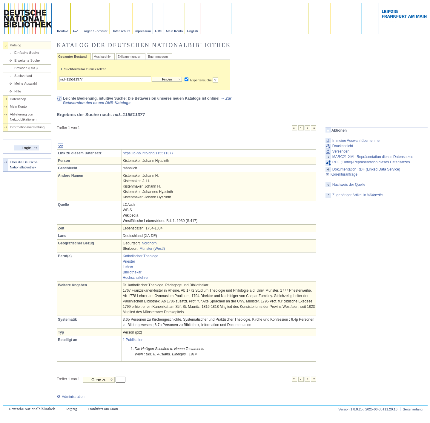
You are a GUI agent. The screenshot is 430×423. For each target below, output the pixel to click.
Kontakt (62, 31)
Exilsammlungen (129, 56)
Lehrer (128, 267)
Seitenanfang (413, 409)
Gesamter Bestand (72, 56)
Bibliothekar (132, 272)
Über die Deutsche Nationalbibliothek (24, 164)
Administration (71, 397)
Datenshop (18, 99)
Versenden (340, 151)
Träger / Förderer (95, 31)
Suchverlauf (23, 75)
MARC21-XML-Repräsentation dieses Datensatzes (372, 157)
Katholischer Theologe (140, 256)
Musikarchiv (101, 56)
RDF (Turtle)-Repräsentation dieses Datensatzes (371, 162)
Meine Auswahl (25, 83)
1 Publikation (133, 340)
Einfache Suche (26, 52)
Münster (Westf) (152, 249)
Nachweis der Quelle (349, 184)
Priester (129, 261)
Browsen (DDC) (26, 68)
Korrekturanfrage (341, 174)
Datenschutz (121, 31)
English (192, 31)
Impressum (142, 31)
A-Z (75, 31)
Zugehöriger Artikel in (357, 195)
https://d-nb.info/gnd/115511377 (148, 153)
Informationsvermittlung (27, 127)
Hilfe (158, 31)
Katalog (15, 45)
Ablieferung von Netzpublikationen (23, 116)
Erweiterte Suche (27, 60)
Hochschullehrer (136, 278)
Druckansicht (342, 146)
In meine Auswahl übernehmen (357, 141)
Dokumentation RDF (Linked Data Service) (366, 169)
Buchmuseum (158, 56)
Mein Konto (174, 31)
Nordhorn (149, 243)
